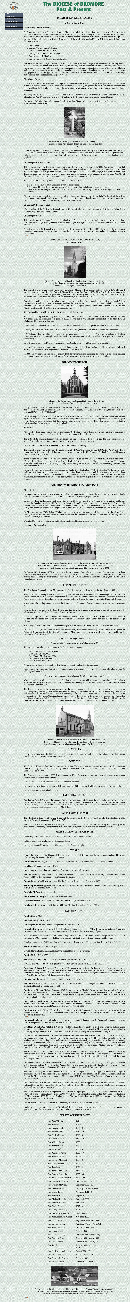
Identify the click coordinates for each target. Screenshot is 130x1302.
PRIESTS (79, 911)
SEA (96, 239)
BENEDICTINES (77, 585)
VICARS (74, 850)
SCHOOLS (74, 761)
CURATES (65, 1115)
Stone (37, 79)
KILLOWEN (69, 362)
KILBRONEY (58, 485)
